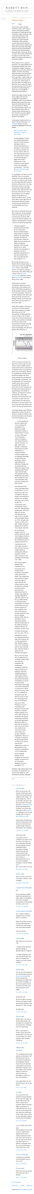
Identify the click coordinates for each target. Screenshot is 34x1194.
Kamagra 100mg (20, 1154)
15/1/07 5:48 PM (21, 965)
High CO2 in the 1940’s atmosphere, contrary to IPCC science (20, 132)
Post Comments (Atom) (25, 1189)
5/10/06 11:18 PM (22, 830)
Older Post (29, 1185)
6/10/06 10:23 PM (22, 883)
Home (22, 1185)
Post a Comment (16, 1182)
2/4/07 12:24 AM (21, 1043)
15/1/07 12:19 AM (22, 906)
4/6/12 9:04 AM (21, 1177)
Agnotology (19, 1050)
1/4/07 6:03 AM (21, 1011)
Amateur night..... (18, 20)
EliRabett (18, 788)
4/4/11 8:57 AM (21, 1087)
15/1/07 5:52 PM (21, 992)
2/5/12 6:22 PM (21, 1150)
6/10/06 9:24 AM (21, 869)
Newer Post (15, 1185)
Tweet (13, 23)
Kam (17, 1092)
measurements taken (26, 804)
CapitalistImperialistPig (22, 887)
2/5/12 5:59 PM (21, 1120)
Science (14, 268)
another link (19, 277)
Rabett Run (17, 7)
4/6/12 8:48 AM (21, 1163)
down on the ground (21, 976)
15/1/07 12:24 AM (22, 933)
